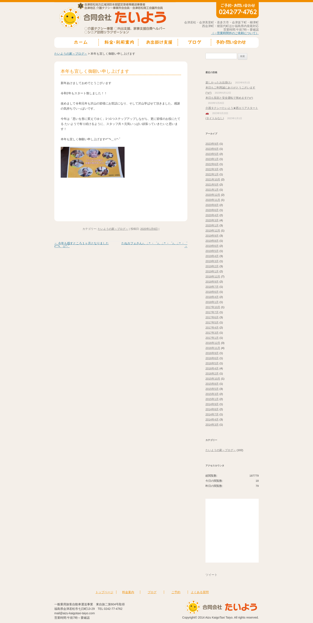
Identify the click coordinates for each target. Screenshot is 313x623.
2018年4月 (212, 297)
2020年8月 (212, 205)
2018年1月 (212, 302)
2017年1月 (212, 337)
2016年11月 (212, 348)
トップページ (104, 592)
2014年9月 (212, 404)
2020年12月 (212, 194)
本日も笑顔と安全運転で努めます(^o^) (229, 97)
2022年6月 (212, 164)
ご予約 (175, 592)
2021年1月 (212, 189)
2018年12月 (212, 276)
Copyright (188, 617)
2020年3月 (212, 220)
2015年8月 (212, 383)
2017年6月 (212, 317)
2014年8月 (212, 409)
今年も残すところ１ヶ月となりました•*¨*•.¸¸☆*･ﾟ (81, 244)
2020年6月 (212, 210)
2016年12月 (212, 342)
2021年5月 (212, 184)
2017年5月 (212, 322)
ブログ (152, 592)
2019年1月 (212, 271)
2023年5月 (212, 154)
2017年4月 (212, 327)
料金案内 (128, 592)
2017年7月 (212, 312)
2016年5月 (212, 363)
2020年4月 (212, 215)
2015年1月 (212, 399)
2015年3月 (212, 394)
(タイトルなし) (214, 118)
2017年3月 (212, 332)
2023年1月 (212, 159)
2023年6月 (212, 148)
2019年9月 (212, 235)
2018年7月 (212, 286)
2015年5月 (212, 388)
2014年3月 (212, 424)
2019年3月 (212, 261)
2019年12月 (212, 230)
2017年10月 (212, 307)
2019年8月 (212, 240)
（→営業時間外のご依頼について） (235, 33)
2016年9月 (212, 353)
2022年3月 (212, 169)
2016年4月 (212, 368)
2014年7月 (212, 414)
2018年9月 (212, 281)
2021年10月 (212, 179)
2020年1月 (212, 225)
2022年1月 (212, 174)
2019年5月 (212, 251)
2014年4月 (212, 419)
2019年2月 (212, 266)
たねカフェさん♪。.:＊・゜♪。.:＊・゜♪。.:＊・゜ (154, 244)
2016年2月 (212, 373)
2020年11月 (212, 199)
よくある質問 (200, 592)
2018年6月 (212, 291)
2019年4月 (212, 256)
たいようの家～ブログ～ (70, 53)
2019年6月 (212, 245)
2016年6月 (212, 358)
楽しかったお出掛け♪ (218, 82)
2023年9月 (212, 143)
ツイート (211, 574)
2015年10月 (212, 378)
